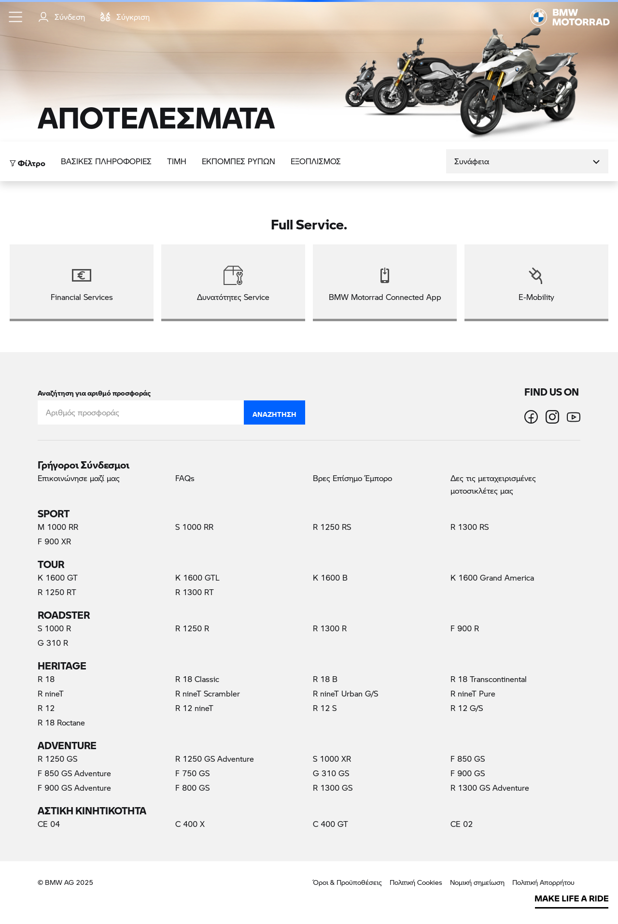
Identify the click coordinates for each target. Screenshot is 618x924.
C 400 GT (330, 823)
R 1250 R (192, 628)
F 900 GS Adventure (74, 787)
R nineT (51, 693)
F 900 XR (54, 541)
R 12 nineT (194, 707)
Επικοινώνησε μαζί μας (79, 477)
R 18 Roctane (61, 722)
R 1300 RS (469, 526)
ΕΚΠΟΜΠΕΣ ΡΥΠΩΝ (238, 161)
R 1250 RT (57, 591)
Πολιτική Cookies (416, 882)
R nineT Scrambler (207, 693)
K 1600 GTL (197, 577)
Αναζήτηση (274, 412)
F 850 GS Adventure (74, 773)
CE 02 (461, 823)
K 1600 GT (58, 577)
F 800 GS (192, 787)
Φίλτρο (27, 161)
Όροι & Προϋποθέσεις (347, 882)
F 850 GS (467, 758)
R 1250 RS (332, 526)
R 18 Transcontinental (488, 678)
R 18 (46, 678)
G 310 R (53, 642)
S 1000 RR (194, 526)
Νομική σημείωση (477, 882)
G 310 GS (331, 773)
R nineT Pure (472, 693)
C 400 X (190, 823)
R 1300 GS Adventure (489, 787)
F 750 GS (192, 773)
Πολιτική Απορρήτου (543, 882)
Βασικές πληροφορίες (106, 161)
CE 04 (49, 823)
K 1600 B (330, 577)
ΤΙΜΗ (176, 161)
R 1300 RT (194, 591)
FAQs (185, 477)
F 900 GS (467, 773)
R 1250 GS (57, 758)
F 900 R (464, 628)
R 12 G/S (466, 707)
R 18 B (325, 678)
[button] (16, 17)
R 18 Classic (197, 678)
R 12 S (325, 707)
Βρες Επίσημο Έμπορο (352, 477)
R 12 (46, 707)
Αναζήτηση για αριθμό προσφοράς (94, 391)
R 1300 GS (332, 787)
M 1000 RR (58, 526)
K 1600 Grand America (492, 577)
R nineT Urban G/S (345, 693)
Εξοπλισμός (316, 161)
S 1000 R (54, 628)
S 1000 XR (332, 758)
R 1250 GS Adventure (214, 758)
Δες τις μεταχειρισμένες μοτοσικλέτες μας (493, 484)
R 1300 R (330, 628)
